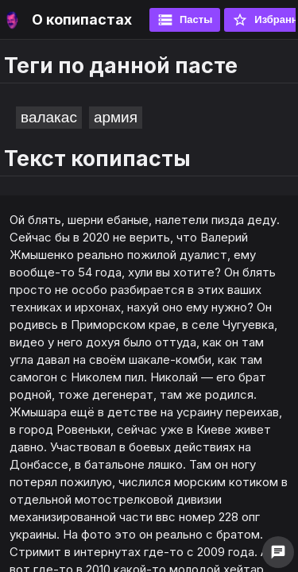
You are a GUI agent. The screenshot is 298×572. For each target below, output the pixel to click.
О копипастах (82, 19)
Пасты (184, 20)
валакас (49, 117)
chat (278, 552)
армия (115, 117)
